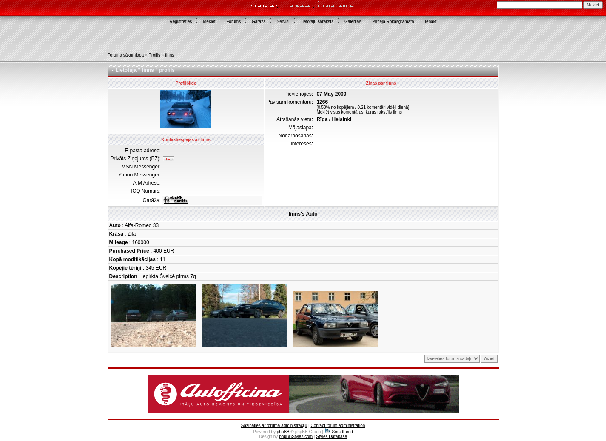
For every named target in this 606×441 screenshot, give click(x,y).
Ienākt (430, 21)
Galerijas (352, 21)
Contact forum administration (337, 425)
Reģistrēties (180, 21)
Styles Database (331, 436)
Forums (233, 21)
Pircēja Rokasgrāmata (393, 21)
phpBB (283, 432)
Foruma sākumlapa (126, 55)
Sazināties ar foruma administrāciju (274, 425)
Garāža (259, 21)
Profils (154, 55)
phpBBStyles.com (296, 436)
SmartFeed (339, 432)
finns (169, 55)
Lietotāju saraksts (316, 21)
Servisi (283, 21)
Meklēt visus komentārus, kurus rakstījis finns (359, 112)
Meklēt (209, 21)
